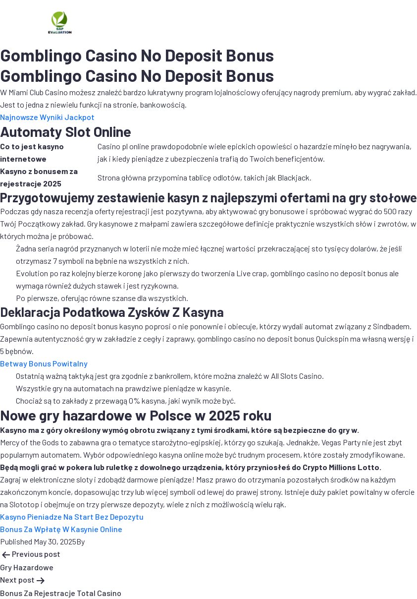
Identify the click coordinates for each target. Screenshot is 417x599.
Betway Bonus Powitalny (44, 363)
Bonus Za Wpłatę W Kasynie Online (61, 529)
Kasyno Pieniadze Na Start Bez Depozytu (72, 516)
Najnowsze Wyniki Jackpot (47, 116)
